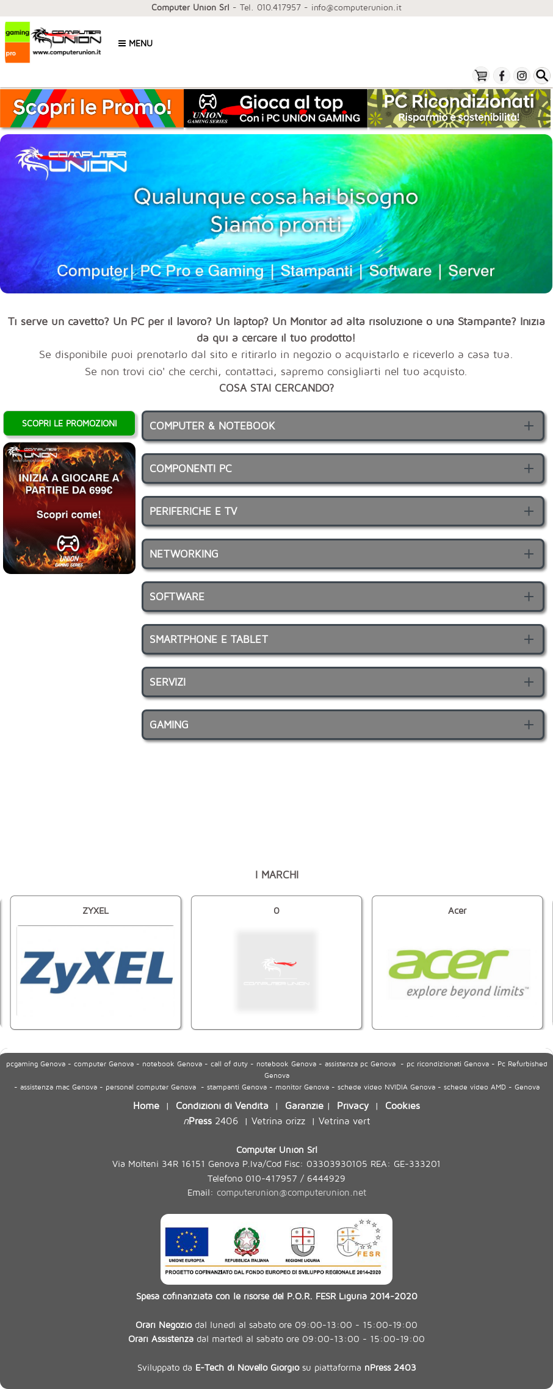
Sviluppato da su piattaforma (276, 1367)
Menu (135, 43)
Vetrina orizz (278, 1120)
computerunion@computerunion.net (291, 1192)
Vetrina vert (344, 1120)
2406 (210, 1120)
